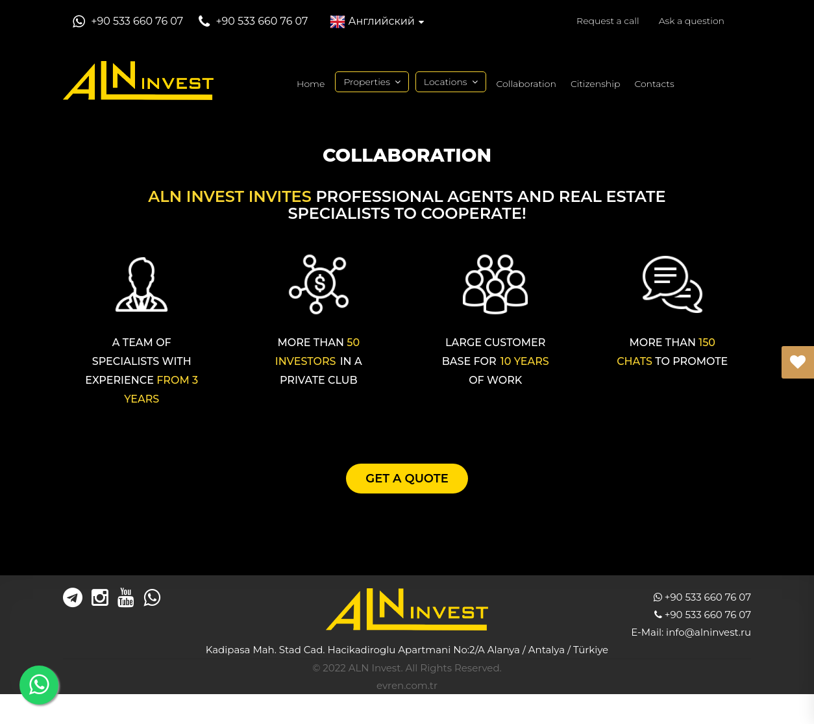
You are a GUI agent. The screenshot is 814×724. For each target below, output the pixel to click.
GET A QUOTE (406, 478)
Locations (445, 82)
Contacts (654, 84)
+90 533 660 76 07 (135, 21)
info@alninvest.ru (708, 632)
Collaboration (526, 84)
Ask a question (691, 21)
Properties (366, 82)
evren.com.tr (407, 685)
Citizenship (596, 84)
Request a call (607, 21)
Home (311, 84)
